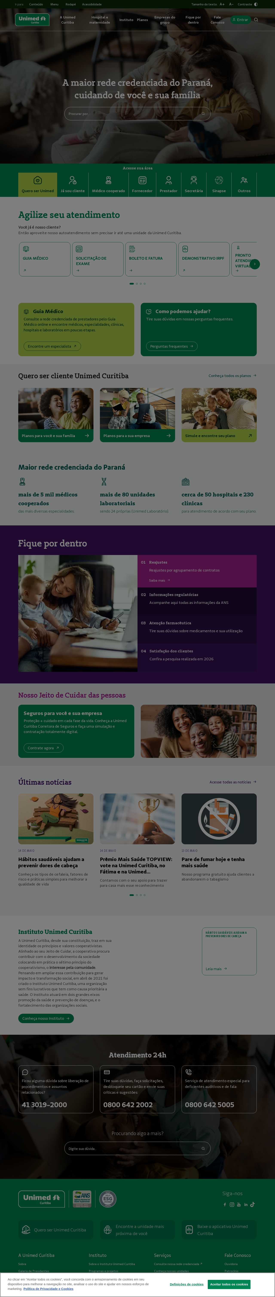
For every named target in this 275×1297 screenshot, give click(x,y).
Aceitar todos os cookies (229, 1289)
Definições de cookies (187, 1289)
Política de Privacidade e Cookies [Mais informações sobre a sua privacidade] (48, 1293)
